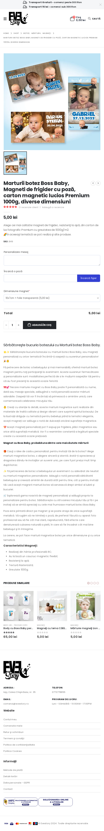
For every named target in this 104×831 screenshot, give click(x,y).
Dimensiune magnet (17, 291)
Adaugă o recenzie (53, 207)
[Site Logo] (18, 19)
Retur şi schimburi (13, 732)
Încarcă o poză (13, 271)
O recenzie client (28, 207)
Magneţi (41, 625)
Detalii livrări (10, 776)
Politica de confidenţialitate (19, 744)
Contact (7, 789)
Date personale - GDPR (16, 782)
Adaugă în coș (41, 325)
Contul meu (10, 719)
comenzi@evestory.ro (16, 703)
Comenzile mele (12, 725)
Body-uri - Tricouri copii (15, 625)
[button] (6, 19)
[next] (98, 183)
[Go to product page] (18, 606)
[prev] (93, 183)
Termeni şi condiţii (13, 738)
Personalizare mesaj (16, 252)
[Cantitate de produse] (12, 325)
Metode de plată (13, 770)
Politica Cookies (12, 751)
